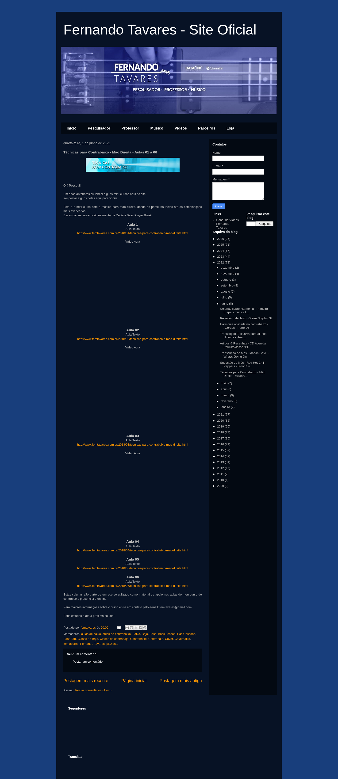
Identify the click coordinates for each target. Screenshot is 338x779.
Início (72, 128)
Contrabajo (155, 639)
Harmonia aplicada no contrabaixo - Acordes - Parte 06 (244, 326)
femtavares (70, 643)
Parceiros (206, 128)
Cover (169, 639)
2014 (221, 456)
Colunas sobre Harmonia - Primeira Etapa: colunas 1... (244, 310)
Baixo (136, 634)
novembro (228, 273)
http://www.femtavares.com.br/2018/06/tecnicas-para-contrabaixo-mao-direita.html (132, 586)
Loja (230, 128)
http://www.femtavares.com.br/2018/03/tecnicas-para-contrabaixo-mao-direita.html (132, 444)
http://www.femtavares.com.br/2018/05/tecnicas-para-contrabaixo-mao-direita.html (132, 568)
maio (224, 383)
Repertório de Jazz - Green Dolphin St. (246, 318)
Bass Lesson (166, 634)
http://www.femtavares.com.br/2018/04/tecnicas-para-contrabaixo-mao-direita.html (132, 550)
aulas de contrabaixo (117, 634)
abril (224, 389)
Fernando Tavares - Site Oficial (160, 30)
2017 (221, 438)
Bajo (145, 634)
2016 (221, 444)
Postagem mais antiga (181, 680)
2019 (221, 426)
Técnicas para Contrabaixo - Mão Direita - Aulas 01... (242, 374)
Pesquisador (99, 128)
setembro (227, 285)
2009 (221, 486)
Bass (153, 634)
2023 (221, 256)
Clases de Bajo (87, 639)
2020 (221, 420)
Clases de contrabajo (114, 639)
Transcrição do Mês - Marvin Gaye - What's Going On (244, 355)
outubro (226, 279)
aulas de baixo (91, 634)
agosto (226, 291)
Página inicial (133, 680)
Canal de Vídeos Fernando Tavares (227, 223)
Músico (156, 128)
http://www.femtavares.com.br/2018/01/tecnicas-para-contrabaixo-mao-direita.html (132, 233)
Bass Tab (69, 639)
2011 (221, 474)
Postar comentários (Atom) (93, 690)
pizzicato (112, 643)
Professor (130, 128)
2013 (221, 462)
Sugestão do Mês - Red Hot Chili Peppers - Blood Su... (242, 364)
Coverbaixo (182, 639)
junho (225, 303)
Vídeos (181, 128)
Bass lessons (186, 634)
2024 (221, 250)
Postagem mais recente (85, 680)
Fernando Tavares (92, 643)
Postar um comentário (88, 661)
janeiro (226, 407)
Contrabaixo (138, 639)
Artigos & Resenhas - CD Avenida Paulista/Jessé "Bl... (243, 345)
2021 (221, 414)
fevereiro (227, 401)
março (225, 395)
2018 (221, 432)
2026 (221, 239)
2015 (221, 450)
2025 (221, 244)
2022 (221, 262)
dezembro (228, 267)
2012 (221, 468)
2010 (221, 480)
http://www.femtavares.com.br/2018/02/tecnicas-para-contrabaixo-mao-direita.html (132, 339)
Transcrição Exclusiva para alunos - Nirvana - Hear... (244, 335)
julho (224, 297)
